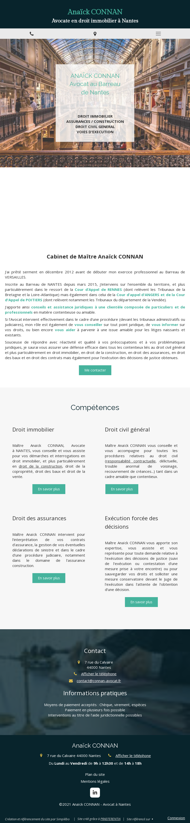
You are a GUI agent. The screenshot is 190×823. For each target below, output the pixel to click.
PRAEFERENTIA (110, 819)
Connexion (176, 817)
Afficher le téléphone (99, 673)
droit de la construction (40, 466)
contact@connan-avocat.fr (99, 680)
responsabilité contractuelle (131, 460)
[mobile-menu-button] (158, 34)
